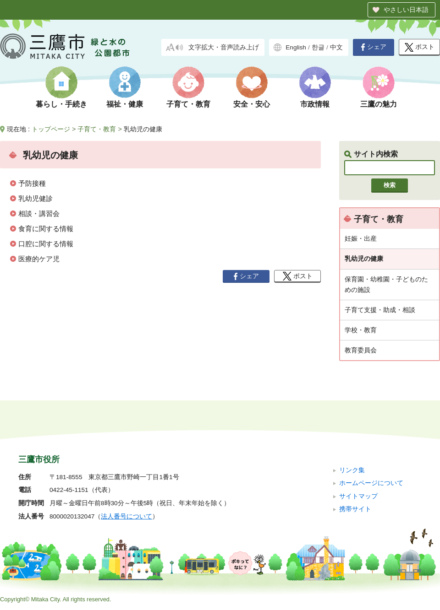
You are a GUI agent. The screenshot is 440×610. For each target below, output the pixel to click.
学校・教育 (361, 330)
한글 (318, 47)
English (296, 47)
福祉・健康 (124, 104)
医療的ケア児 (39, 259)
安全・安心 (251, 104)
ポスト (419, 47)
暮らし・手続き (61, 104)
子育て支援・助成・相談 (380, 309)
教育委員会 (361, 350)
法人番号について (126, 516)
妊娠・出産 (361, 238)
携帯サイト (355, 509)
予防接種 (32, 183)
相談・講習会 (39, 213)
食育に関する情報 (45, 228)
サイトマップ (358, 496)
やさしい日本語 (406, 9)
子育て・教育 (188, 104)
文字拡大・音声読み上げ (223, 47)
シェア (373, 47)
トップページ (51, 129)
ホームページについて (371, 483)
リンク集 (352, 470)
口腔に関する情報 (45, 244)
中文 (336, 47)
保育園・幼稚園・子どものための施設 (386, 284)
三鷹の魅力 (378, 104)
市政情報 (315, 104)
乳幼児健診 (35, 198)
